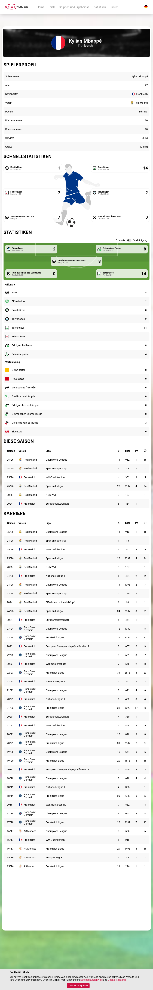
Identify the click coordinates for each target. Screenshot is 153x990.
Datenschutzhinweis (91, 979)
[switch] (129, 240)
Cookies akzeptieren (78, 985)
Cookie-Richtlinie (117, 979)
